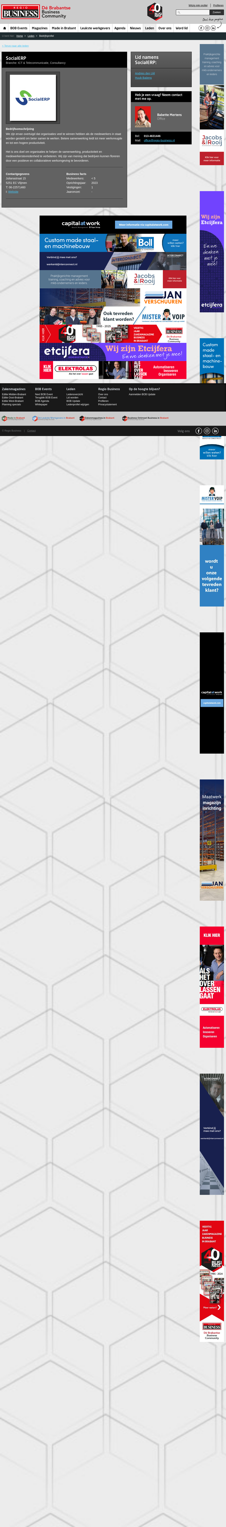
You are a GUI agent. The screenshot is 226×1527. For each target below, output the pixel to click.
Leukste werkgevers (95, 28)
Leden (149, 28)
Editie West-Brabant (13, 401)
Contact (102, 397)
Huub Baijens (143, 77)
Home (4, 28)
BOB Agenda (42, 401)
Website (13, 191)
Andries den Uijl (145, 73)
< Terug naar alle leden (15, 45)
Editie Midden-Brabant (14, 394)
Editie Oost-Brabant (12, 397)
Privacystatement (107, 404)
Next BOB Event (44, 394)
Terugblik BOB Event (46, 397)
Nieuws (135, 28)
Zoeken (217, 12)
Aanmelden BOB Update (142, 394)
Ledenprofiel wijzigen (77, 404)
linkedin (215, 431)
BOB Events (18, 28)
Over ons (165, 28)
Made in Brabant (64, 28)
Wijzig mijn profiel (198, 5)
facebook (199, 431)
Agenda (120, 28)
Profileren (218, 5)
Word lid (182, 28)
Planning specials (11, 404)
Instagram (207, 431)
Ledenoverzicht (74, 394)
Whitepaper (41, 404)
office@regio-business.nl (159, 140)
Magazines (40, 28)
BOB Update (73, 401)
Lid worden (72, 397)
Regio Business (36, 11)
